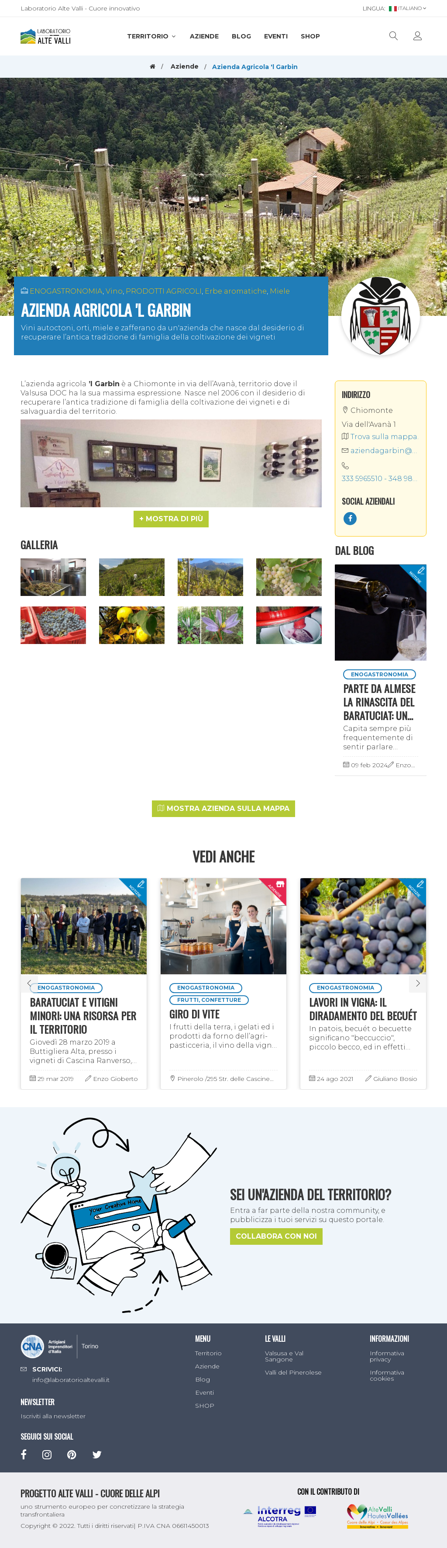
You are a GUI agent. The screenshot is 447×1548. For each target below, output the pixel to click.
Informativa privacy (387, 1356)
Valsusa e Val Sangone (284, 1356)
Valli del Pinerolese (293, 1372)
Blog (241, 36)
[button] (171, 519)
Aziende (204, 36)
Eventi (276, 36)
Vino (114, 291)
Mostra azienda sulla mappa (223, 808)
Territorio (152, 36)
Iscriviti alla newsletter (53, 1416)
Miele (280, 291)
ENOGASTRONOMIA (66, 291)
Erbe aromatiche (236, 291)
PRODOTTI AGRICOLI (164, 291)
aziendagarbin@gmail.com (380, 451)
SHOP (310, 36)
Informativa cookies (387, 1375)
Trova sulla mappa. (380, 437)
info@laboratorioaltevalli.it (71, 1380)
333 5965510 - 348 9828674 (380, 478)
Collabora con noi (276, 1236)
